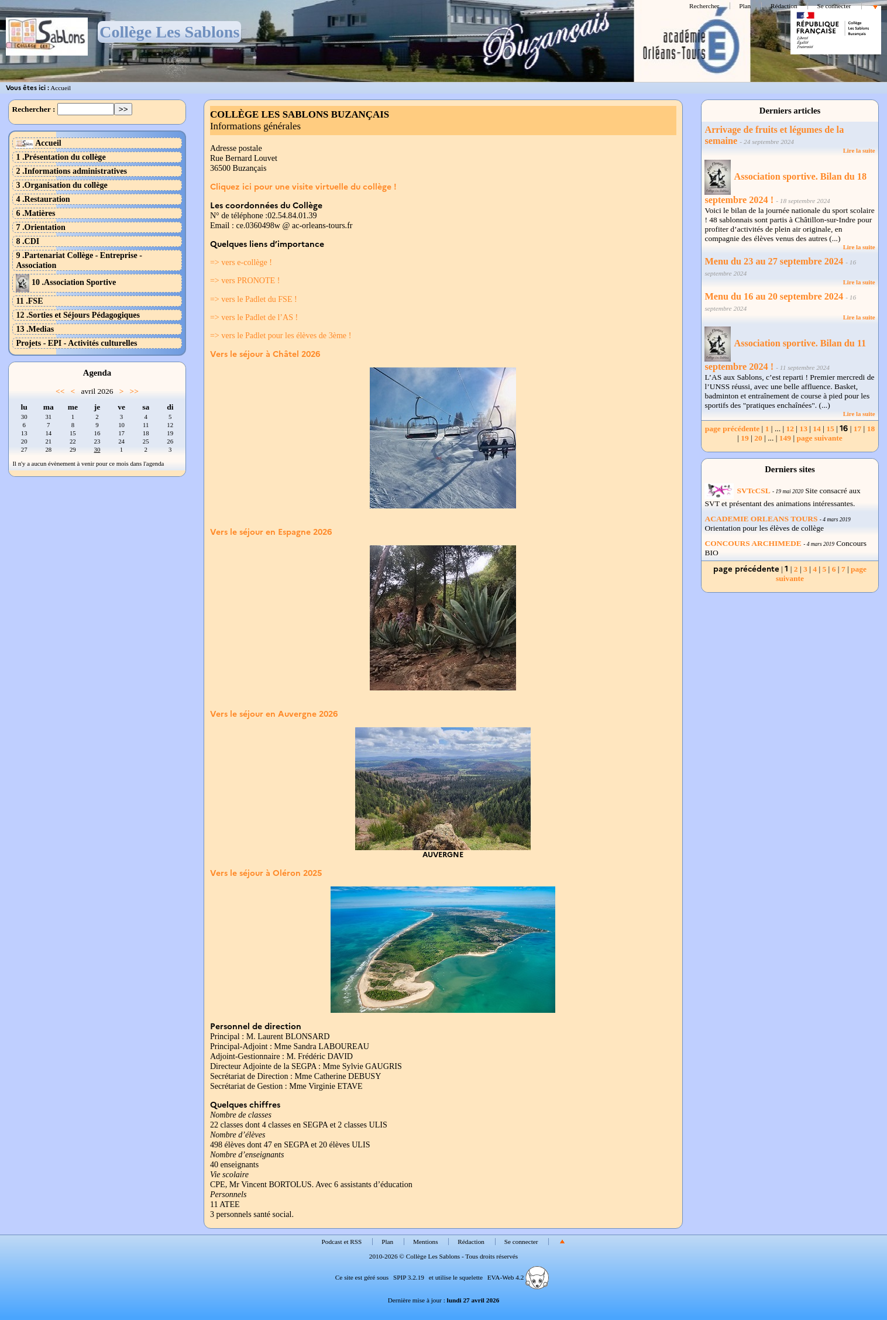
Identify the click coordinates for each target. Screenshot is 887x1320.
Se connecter (834, 5)
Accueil (60, 87)
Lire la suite (859, 150)
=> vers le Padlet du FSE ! (253, 299)
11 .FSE (29, 300)
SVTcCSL (737, 490)
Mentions (425, 1241)
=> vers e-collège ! (241, 262)
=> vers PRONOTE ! (245, 280)
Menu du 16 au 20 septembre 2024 (773, 296)
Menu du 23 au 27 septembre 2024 (773, 261)
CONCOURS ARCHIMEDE (752, 543)
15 (830, 428)
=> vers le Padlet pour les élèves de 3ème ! (280, 335)
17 (858, 428)
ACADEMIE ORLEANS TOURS (760, 518)
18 (871, 428)
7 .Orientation (40, 227)
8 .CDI (27, 241)
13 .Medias (35, 329)
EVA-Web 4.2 (518, 1277)
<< (60, 391)
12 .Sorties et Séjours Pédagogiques (78, 314)
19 (745, 438)
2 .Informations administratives (71, 171)
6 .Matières (35, 213)
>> (134, 391)
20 (758, 438)
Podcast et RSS (342, 1241)
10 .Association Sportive (66, 282)
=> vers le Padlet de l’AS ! (254, 317)
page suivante (819, 438)
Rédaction (784, 5)
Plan (745, 5)
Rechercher (704, 5)
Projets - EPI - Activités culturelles (76, 343)
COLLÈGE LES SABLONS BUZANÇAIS (299, 114)
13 (803, 428)
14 (817, 428)
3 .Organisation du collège (61, 185)
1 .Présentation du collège (60, 156)
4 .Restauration (43, 199)
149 (785, 438)
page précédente (732, 428)
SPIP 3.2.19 (408, 1277)
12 (790, 428)
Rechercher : (33, 109)
